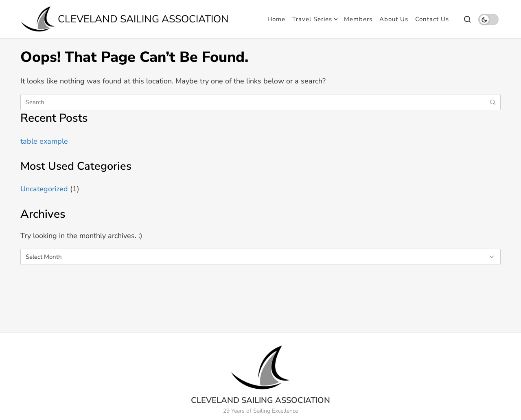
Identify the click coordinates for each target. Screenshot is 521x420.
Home (276, 19)
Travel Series (312, 19)
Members (358, 19)
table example (44, 141)
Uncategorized (44, 189)
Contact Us (432, 19)
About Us (393, 19)
